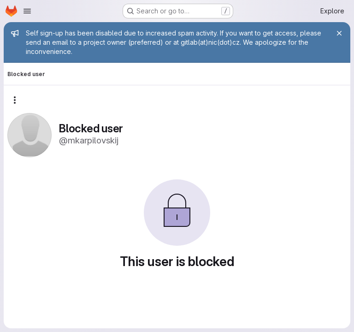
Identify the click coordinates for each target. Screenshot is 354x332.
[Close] (339, 33)
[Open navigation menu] (27, 11)
